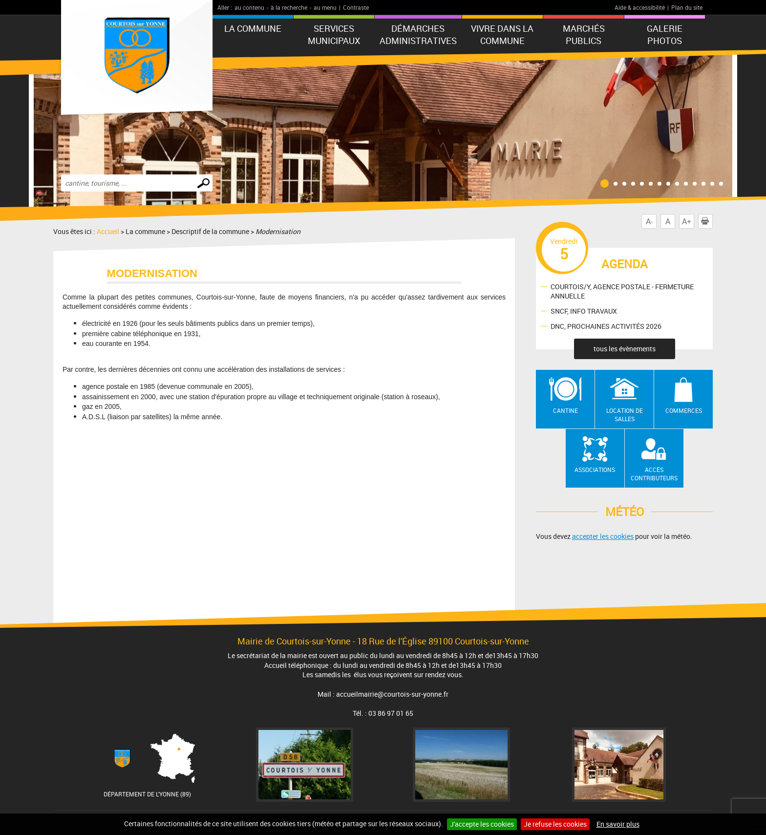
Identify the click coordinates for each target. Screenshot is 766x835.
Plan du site (686, 7)
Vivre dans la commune (502, 34)
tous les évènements (625, 348)
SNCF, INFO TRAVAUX (584, 311)
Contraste (356, 7)
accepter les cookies (603, 536)
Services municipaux (334, 34)
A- (649, 221)
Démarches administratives (418, 34)
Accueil (108, 231)
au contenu (249, 7)
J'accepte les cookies (482, 824)
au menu (325, 7)
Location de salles (624, 415)
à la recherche (289, 7)
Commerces (683, 410)
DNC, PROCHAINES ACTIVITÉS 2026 (606, 326)
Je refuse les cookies (555, 824)
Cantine (565, 410)
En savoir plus (617, 824)
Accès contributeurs (654, 474)
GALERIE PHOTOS (664, 34)
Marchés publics (584, 34)
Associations (594, 469)
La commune (252, 28)
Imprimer (707, 221)
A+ (686, 221)
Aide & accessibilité (640, 7)
